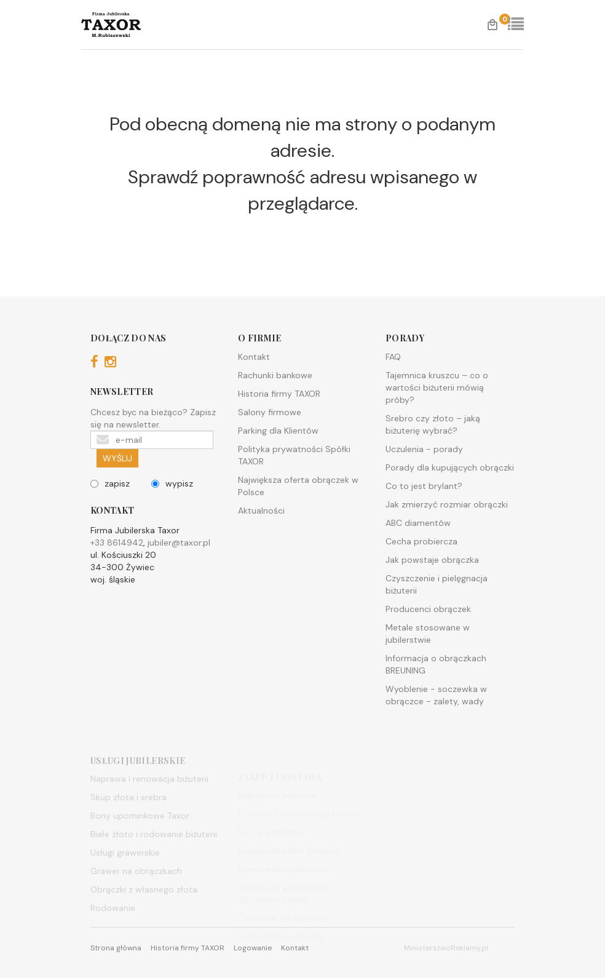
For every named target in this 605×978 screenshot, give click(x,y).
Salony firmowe (269, 412)
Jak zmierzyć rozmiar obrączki (447, 504)
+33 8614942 (116, 542)
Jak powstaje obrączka (432, 559)
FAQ (393, 356)
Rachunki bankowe (275, 375)
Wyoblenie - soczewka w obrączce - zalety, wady (436, 695)
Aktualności (261, 510)
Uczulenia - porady (424, 449)
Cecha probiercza (421, 541)
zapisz (110, 483)
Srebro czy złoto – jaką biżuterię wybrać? (433, 424)
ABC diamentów (418, 522)
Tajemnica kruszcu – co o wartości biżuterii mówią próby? (437, 387)
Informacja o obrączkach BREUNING (436, 664)
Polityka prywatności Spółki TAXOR (294, 455)
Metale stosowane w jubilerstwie (428, 633)
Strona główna (115, 948)
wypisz (172, 483)
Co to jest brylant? (424, 485)
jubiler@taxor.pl (179, 542)
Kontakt (254, 356)
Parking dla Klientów (278, 430)
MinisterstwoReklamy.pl (446, 948)
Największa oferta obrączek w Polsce (298, 486)
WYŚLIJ (117, 458)
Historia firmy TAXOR (279, 393)
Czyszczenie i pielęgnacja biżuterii (437, 584)
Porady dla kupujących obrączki (450, 467)
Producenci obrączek (428, 608)
